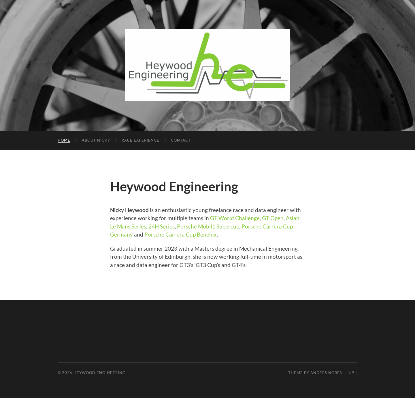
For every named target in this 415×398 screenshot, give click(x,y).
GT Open (273, 218)
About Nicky (96, 140)
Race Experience (140, 140)
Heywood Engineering (99, 372)
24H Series (161, 226)
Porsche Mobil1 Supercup (208, 226)
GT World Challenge (235, 218)
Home (64, 140)
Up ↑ (353, 372)
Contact (181, 140)
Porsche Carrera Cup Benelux (180, 234)
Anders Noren (326, 372)
